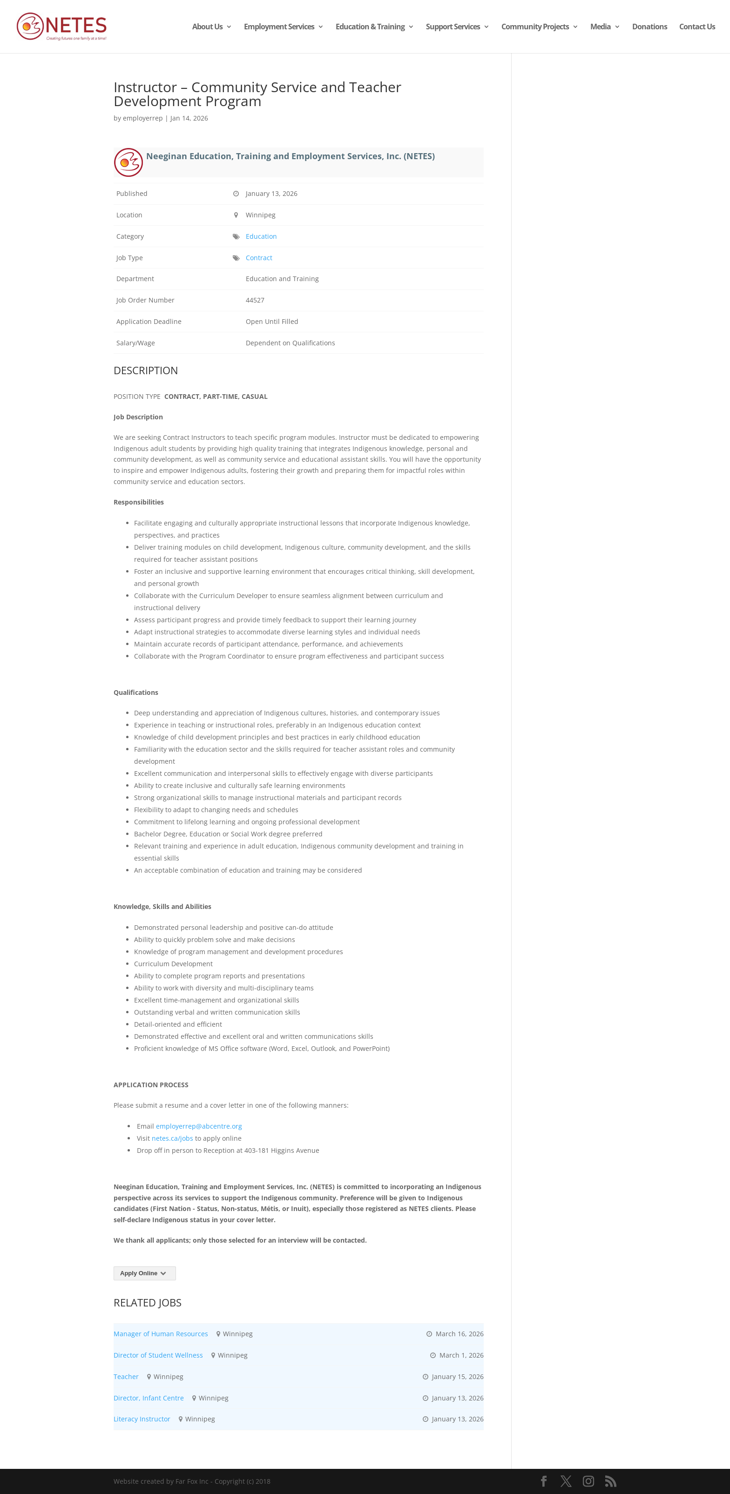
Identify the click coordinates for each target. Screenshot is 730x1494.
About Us (207, 27)
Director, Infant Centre (149, 1397)
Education (261, 236)
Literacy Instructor (142, 1418)
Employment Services (279, 27)
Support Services (453, 27)
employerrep (143, 118)
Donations (649, 27)
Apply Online (144, 1273)
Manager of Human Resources (161, 1333)
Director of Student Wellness (158, 1355)
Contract (259, 257)
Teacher (126, 1376)
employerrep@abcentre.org (199, 1126)
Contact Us (697, 27)
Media (600, 27)
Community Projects (535, 27)
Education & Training (370, 27)
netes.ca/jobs (172, 1138)
